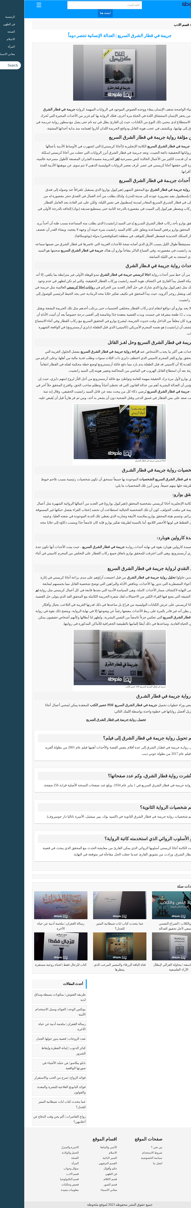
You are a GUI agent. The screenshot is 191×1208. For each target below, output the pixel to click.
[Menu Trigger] (15, 5)
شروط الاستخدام (128, 1152)
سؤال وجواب (47, 1168)
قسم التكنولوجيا (45, 1179)
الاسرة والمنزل (46, 1147)
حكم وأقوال (86, 1168)
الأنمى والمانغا (84, 1147)
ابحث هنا (81, 13)
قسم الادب (157, 25)
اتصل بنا (133, 1163)
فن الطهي (87, 1173)
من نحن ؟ (132, 1147)
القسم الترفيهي (83, 1163)
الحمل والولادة (46, 1152)
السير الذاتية (85, 1157)
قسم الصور (86, 1184)
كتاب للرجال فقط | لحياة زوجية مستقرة (36, 965)
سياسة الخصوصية (127, 1157)
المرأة (50, 1163)
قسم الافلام (86, 1179)
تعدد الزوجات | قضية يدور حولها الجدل (36, 1038)
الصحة (50, 1157)
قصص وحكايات (46, 1184)
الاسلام (88, 1152)
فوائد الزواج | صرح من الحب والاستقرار (35, 1077)
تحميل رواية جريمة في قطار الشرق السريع (92, 719)
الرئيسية (173, 25)
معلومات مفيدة (46, 1189)
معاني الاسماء (84, 1189)
